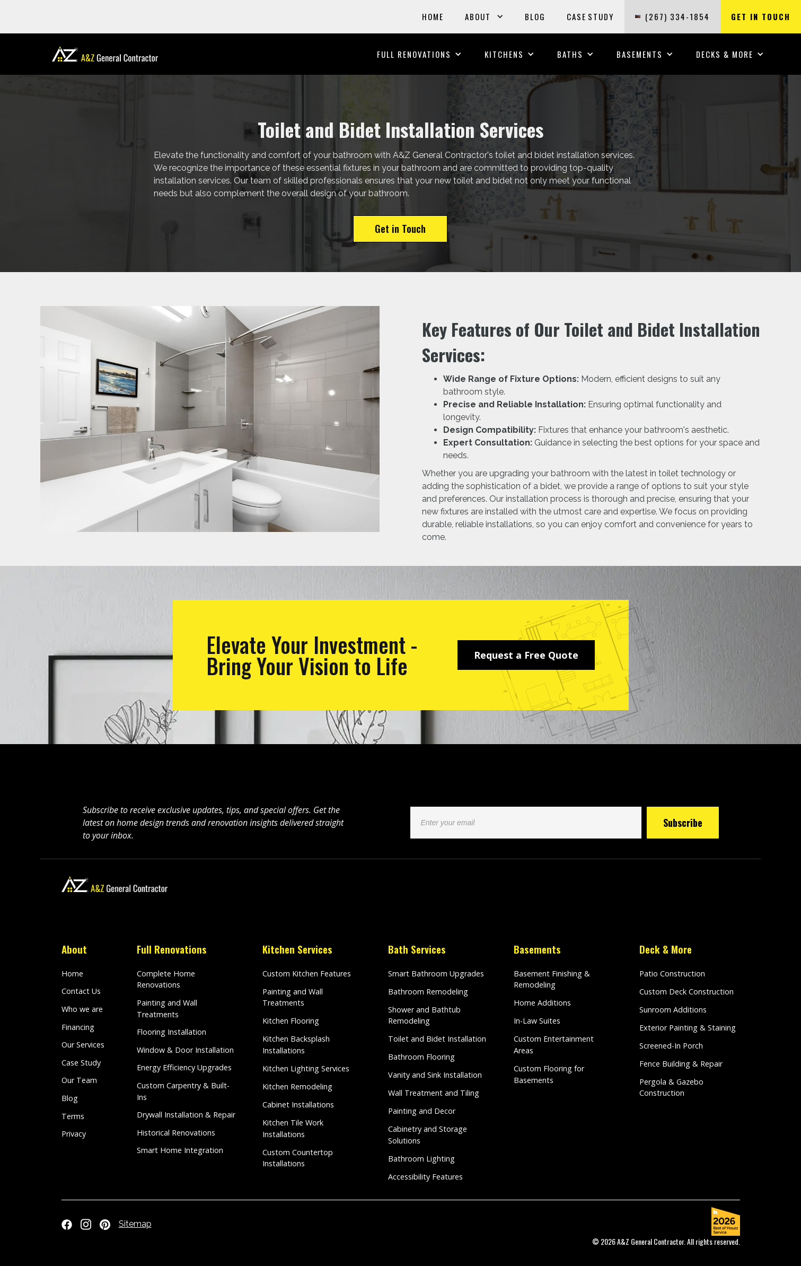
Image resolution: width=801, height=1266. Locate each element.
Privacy (73, 1134)
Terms (72, 1116)
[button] (484, 16)
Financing (77, 1027)
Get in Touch (400, 228)
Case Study (81, 1063)
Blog (69, 1098)
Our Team (79, 1080)
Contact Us (81, 991)
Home (72, 973)
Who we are (82, 1009)
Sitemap (135, 1224)
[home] (105, 54)
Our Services (82, 1045)
